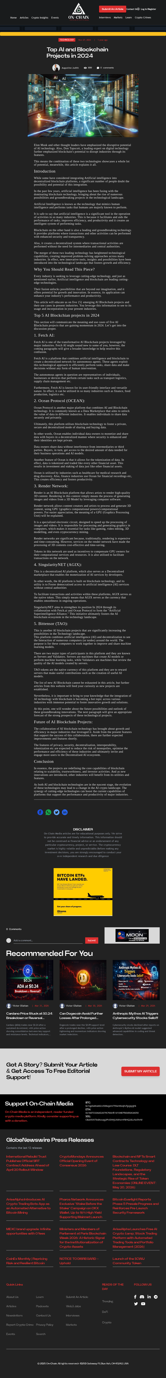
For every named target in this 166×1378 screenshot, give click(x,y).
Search (40, 1334)
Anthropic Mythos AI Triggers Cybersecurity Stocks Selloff (135, 1016)
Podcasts (42, 1306)
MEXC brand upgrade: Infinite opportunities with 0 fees (28, 1231)
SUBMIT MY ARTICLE (140, 1071)
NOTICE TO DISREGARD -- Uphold (79, 1261)
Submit (92, 940)
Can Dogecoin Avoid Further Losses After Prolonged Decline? (81, 1016)
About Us (12, 1297)
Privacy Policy (44, 1325)
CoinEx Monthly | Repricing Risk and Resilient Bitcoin (26, 1261)
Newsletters (14, 1315)
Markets (118, 17)
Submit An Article (112, 9)
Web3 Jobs (73, 1306)
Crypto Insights (39, 17)
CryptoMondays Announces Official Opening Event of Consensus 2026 (82, 1161)
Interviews (105, 17)
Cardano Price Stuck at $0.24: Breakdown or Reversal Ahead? (29, 1016)
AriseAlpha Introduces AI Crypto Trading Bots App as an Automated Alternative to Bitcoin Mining (28, 1206)
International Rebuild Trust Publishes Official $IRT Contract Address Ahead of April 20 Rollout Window (27, 1163)
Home (13, 17)
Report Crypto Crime (20, 1325)
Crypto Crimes (143, 17)
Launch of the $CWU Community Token (128, 1261)
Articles (24, 17)
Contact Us (131, 9)
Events (55, 17)
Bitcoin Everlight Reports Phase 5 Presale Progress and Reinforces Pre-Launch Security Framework (136, 1206)
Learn (128, 17)
